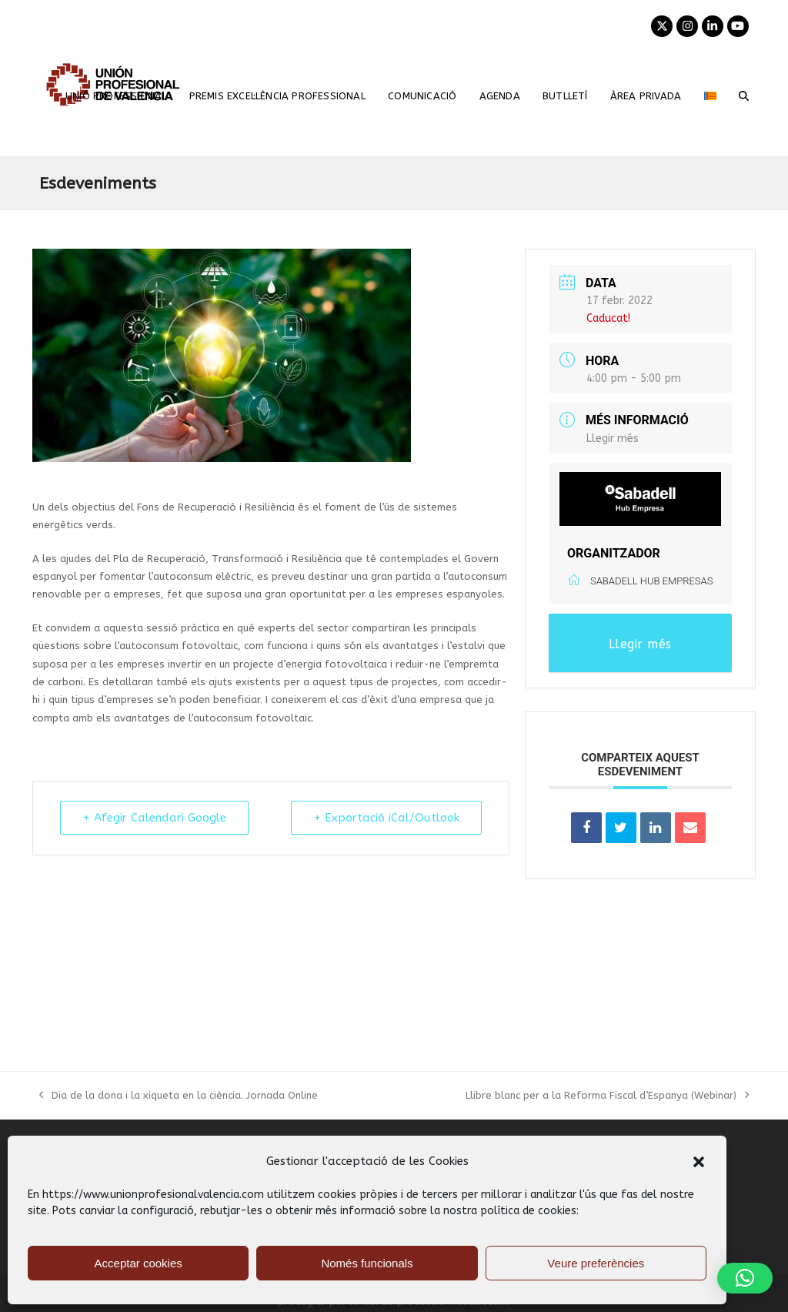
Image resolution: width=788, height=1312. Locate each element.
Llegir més (612, 438)
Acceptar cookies (138, 1263)
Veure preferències (595, 1263)
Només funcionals (366, 1263)
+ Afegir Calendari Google (154, 818)
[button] (698, 1162)
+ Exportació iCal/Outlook (386, 818)
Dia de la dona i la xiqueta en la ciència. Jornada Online (178, 1096)
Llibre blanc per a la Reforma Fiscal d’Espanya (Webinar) (607, 1096)
